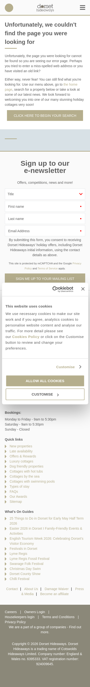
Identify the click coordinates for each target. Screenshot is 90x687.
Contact (12, 589)
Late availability (21, 451)
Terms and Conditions (58, 617)
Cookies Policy (26, 337)
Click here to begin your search (45, 116)
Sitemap (16, 501)
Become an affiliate (54, 594)
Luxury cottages (21, 461)
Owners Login (34, 612)
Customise (65, 367)
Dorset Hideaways (45, 8)
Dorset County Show (25, 574)
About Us (31, 589)
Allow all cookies (45, 381)
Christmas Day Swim (25, 569)
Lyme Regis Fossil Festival (29, 559)
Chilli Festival (19, 579)
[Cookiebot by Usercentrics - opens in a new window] (54, 289)
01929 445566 (9, 8)
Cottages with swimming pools (32, 481)
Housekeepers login (20, 617)
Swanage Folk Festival (26, 564)
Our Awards (18, 496)
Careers (11, 612)
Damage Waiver (57, 589)
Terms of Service (48, 268)
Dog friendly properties (26, 466)
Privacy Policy (15, 622)
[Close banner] (82, 289)
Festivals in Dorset (23, 549)
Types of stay (19, 486)
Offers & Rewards (23, 456)
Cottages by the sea (25, 476)
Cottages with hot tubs (26, 471)
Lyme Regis (18, 554)
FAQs (14, 491)
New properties (21, 446)
